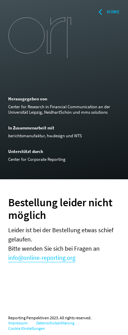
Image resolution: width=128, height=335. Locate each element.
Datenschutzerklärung (55, 322)
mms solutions (94, 112)
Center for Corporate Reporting (37, 159)
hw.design (56, 136)
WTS (78, 136)
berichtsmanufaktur (26, 136)
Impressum (18, 322)
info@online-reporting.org (41, 258)
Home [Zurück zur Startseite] (108, 12)
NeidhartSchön (58, 112)
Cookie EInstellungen (26, 328)
